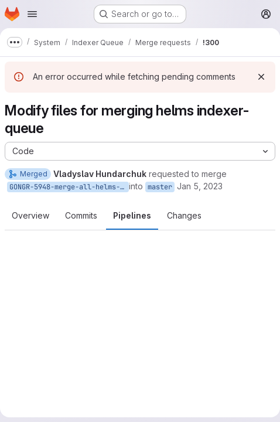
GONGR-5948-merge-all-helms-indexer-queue (69, 187)
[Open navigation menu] (32, 14)
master (160, 187)
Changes (184, 215)
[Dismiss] (261, 77)
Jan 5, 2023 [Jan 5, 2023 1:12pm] (200, 186)
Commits (81, 215)
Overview (30, 215)
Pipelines (132, 215)
